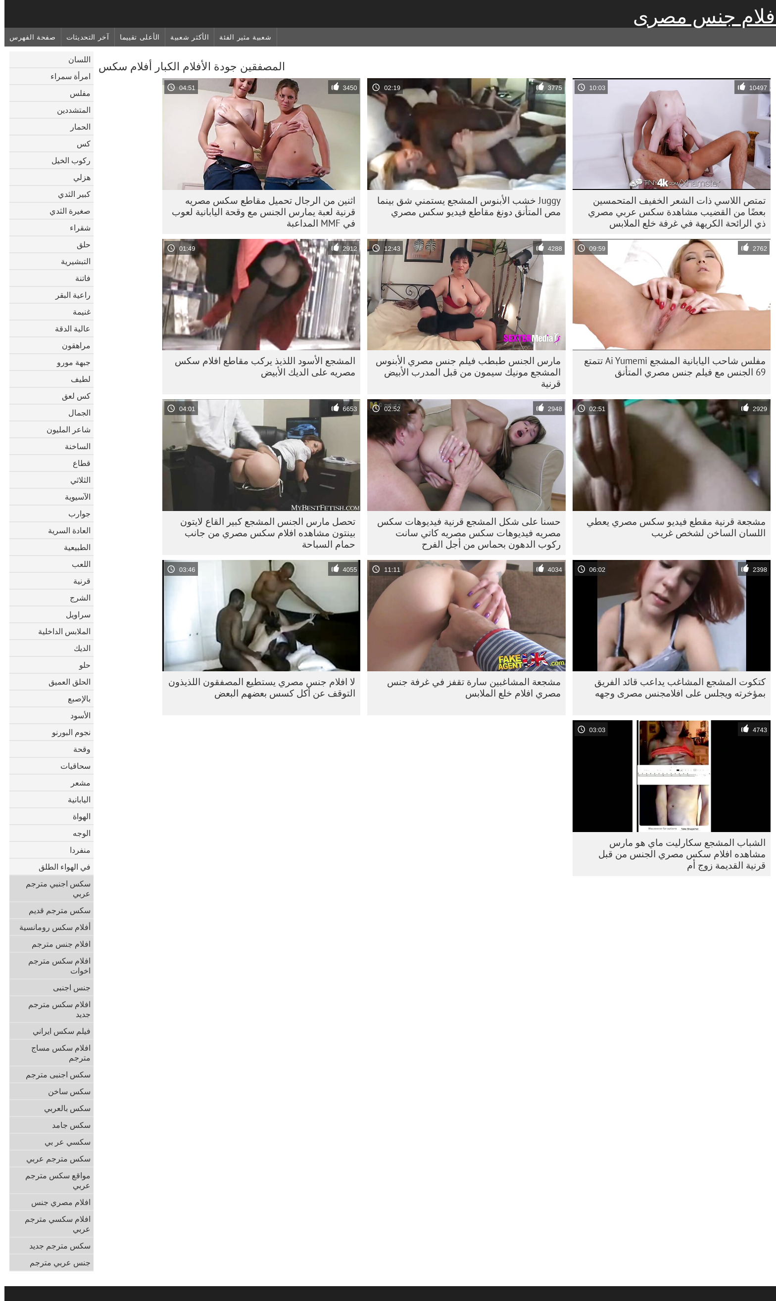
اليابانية (74, 799)
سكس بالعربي (63, 1108)
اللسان (75, 59)
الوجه (77, 833)
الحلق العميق (65, 682)
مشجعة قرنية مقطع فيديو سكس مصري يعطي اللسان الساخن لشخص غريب (671, 527)
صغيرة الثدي (65, 211)
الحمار (76, 127)
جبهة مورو (69, 362)
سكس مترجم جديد (55, 1246)
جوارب (75, 513)
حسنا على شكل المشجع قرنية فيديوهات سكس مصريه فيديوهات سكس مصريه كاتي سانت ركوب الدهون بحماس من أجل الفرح (464, 532)
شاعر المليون (64, 429)
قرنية (77, 581)
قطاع (77, 463)
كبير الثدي (69, 194)
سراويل (73, 614)
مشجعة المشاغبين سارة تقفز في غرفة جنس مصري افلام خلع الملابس (469, 687)
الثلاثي (76, 480)
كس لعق (71, 396)
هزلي (77, 177)
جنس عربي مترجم (55, 1262)
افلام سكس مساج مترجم (56, 1053)
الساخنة (73, 446)
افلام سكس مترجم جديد (55, 1009)
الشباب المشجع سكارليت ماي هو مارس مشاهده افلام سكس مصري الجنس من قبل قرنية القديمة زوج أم (677, 853)
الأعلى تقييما (135, 37)
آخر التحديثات (83, 37)
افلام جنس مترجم (56, 944)
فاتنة (78, 278)
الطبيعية (72, 547)
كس (79, 143)
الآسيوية (73, 497)
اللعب (76, 564)
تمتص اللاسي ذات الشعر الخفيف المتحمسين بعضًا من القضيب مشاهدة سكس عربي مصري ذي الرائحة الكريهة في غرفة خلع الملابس (672, 211)
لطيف (76, 379)
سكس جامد (67, 1125)
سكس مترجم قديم (55, 910)
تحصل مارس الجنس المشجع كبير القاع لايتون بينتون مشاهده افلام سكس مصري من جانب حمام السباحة (263, 532)
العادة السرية (65, 530)
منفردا (75, 850)
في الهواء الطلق (60, 867)
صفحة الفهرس (28, 37)
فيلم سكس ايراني (57, 1031)
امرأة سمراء (66, 76)
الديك (77, 648)
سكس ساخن (65, 1091)
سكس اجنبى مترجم (53, 1074)
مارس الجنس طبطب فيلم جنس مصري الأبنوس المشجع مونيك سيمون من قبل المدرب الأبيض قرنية (463, 372)
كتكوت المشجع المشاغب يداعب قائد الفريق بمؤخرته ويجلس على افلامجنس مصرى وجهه (675, 687)
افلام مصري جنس (56, 1202)
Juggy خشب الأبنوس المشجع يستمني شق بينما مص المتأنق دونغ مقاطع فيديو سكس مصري (464, 206)
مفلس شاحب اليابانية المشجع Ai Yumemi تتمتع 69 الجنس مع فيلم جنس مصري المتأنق (670, 366)
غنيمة (77, 312)
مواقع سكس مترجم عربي (53, 1180)
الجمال (75, 413)
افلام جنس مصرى (702, 16)
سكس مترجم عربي (54, 1158)
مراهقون (71, 345)
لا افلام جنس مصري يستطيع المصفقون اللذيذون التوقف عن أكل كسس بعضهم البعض (257, 687)
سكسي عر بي (63, 1142)
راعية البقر (68, 295)
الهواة (77, 816)
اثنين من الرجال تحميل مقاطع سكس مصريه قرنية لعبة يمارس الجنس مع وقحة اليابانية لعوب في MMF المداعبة (259, 211)
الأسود (76, 715)
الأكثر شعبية (185, 37)
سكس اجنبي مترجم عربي (53, 888)
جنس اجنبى (67, 987)
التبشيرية (71, 261)
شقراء (75, 227)
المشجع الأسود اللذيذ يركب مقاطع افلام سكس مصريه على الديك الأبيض (260, 366)
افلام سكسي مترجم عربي (53, 1224)
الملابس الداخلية (60, 631)
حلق (79, 244)
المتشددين (69, 110)
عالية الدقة (68, 328)
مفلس (75, 93)
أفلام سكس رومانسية (50, 927)
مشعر (76, 783)
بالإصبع (74, 698)
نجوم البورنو (67, 732)
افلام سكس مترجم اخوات (55, 966)
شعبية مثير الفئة (241, 37)
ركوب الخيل (66, 160)
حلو (80, 665)
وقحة (77, 749)
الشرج (75, 598)
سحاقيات (71, 766)
